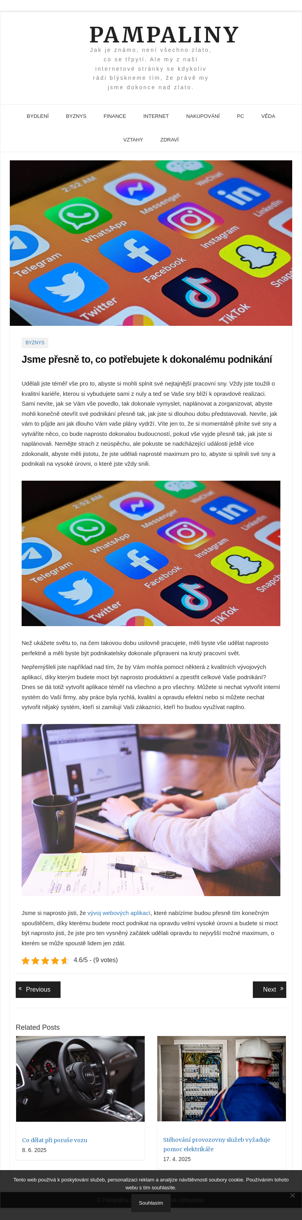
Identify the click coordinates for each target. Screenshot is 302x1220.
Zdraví (169, 140)
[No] (292, 1195)
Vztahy (133, 140)
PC (240, 116)
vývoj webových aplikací (119, 912)
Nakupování (202, 116)
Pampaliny (151, 35)
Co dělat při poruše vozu (54, 1140)
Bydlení (38, 116)
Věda (268, 116)
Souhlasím (151, 1203)
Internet (156, 116)
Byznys (76, 116)
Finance (115, 116)
